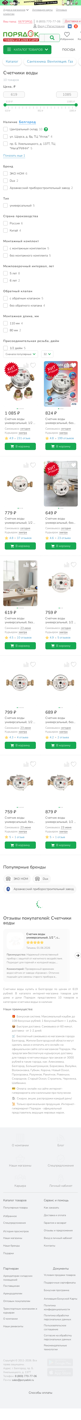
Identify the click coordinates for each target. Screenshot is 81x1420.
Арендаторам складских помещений (17, 1269)
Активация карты (42, 10)
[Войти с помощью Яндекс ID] (76, 26)
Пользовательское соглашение (55, 1319)
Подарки (8, 1245)
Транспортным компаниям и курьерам (20, 1302)
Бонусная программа (56, 1282)
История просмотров (16, 1223)
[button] (27, 49)
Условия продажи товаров (59, 1267)
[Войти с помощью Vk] (70, 26)
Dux (41, 879)
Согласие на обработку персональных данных (58, 1329)
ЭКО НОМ (16, 879)
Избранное (10, 1208)
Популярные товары (15, 1199)
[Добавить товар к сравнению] (26, 365)
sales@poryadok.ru (23, 1372)
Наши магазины (12, 1230)
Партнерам (11, 1260)
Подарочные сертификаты (60, 1274)
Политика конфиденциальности (57, 1299)
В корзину (20, 446)
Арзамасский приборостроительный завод (39, 889)
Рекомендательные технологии (55, 1339)
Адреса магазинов (16, 10)
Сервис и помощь (56, 1192)
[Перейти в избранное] (67, 36)
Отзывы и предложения (58, 1222)
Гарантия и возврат (55, 1215)
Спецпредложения (14, 1215)
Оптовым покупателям (16, 1293)
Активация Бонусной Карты (60, 1290)
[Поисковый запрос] (41, 38)
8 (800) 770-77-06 (48, 21)
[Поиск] (52, 38)
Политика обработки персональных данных (57, 1309)
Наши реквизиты (13, 1318)
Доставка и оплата (55, 1207)
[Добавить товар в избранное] (33, 365)
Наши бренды (11, 1237)
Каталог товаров (15, 1192)
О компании (10, 1310)
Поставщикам (11, 1278)
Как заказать (51, 1199)
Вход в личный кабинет (58, 1230)
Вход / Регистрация (49, 26)
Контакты (49, 1237)
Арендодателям (12, 1285)
